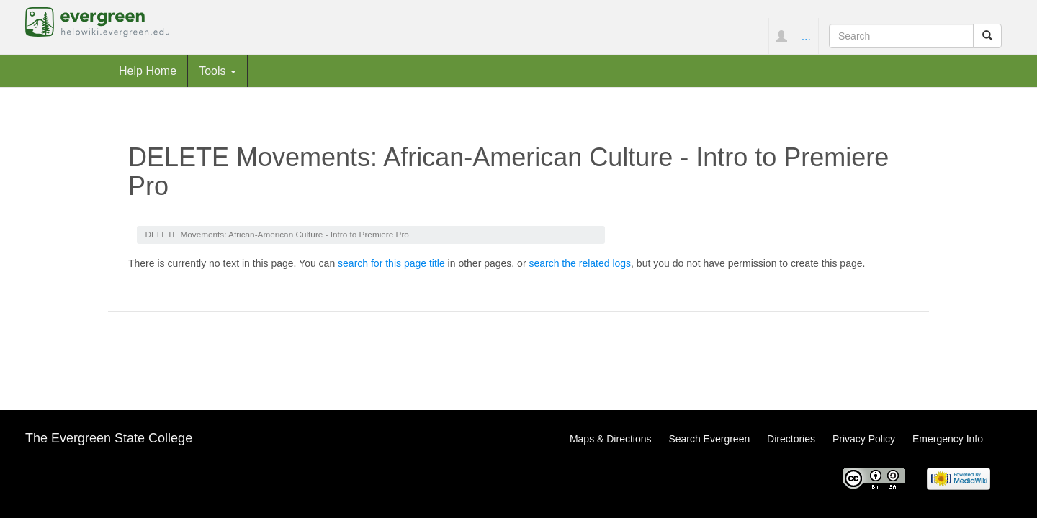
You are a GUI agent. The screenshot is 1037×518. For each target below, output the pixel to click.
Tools (217, 70)
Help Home (147, 70)
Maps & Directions (611, 439)
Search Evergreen (709, 439)
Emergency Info (947, 439)
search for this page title (391, 263)
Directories (791, 439)
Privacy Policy (863, 439)
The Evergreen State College (108, 438)
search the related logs (580, 263)
